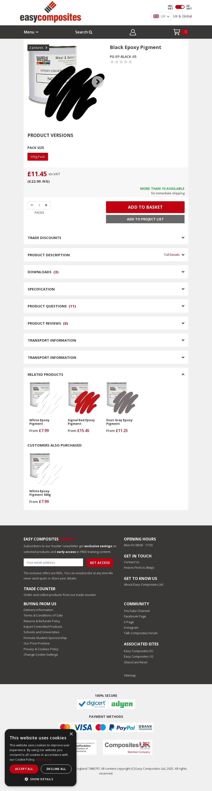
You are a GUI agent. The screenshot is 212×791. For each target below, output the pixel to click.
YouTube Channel (137, 611)
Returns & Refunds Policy (42, 621)
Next (101, 76)
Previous (32, 76)
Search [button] (83, 32)
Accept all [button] (24, 769)
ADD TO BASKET (145, 207)
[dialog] (40, 757)
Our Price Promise (37, 643)
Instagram (131, 627)
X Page (129, 622)
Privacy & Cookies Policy (41, 649)
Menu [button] (29, 32)
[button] (133, 33)
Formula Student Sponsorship (45, 638)
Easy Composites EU (138, 651)
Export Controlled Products (43, 626)
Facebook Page (135, 616)
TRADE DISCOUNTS (106, 237)
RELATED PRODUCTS (106, 374)
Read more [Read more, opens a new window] (44, 760)
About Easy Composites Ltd (143, 584)
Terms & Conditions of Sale (43, 615)
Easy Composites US (139, 656)
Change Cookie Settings (41, 654)
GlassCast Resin (136, 662)
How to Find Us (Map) (139, 567)
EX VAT (189, 7)
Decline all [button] (56, 769)
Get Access (100, 562)
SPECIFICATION (106, 289)
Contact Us (131, 562)
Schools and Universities (41, 632)
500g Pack (38, 156)
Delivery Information (38, 610)
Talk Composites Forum (141, 633)
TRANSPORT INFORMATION (106, 340)
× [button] (71, 734)
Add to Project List (145, 219)
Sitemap (130, 675)
